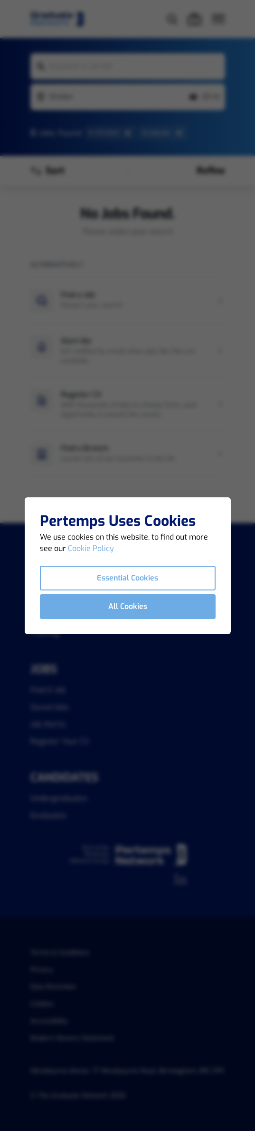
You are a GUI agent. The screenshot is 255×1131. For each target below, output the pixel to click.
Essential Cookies (127, 578)
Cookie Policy (91, 548)
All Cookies (127, 606)
